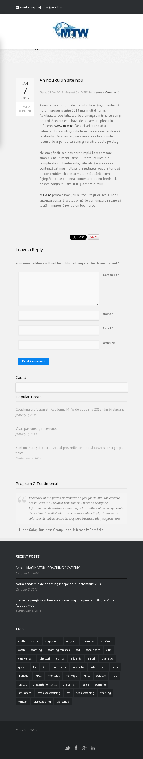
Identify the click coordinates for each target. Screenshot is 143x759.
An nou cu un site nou (61, 80)
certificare (106, 641)
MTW (86, 676)
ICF (44, 667)
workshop (63, 702)
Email (108, 328)
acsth (21, 641)
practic (22, 684)
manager (24, 676)
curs (108, 650)
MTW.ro (45, 195)
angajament (52, 641)
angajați (71, 641)
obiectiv (101, 676)
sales (86, 684)
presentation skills (45, 684)
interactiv (78, 667)
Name (108, 314)
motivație (71, 676)
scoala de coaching (48, 693)
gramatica (108, 658)
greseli (22, 667)
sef (68, 693)
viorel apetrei (42, 702)
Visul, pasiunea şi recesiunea (37, 428)
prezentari (70, 684)
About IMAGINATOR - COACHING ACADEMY (48, 568)
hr (34, 667)
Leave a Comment (25, 109)
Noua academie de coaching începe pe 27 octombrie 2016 (59, 584)
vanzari (23, 702)
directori (45, 658)
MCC (39, 676)
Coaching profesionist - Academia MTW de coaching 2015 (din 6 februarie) (71, 409)
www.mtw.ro (63, 126)
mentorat (54, 676)
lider (115, 667)
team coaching (85, 693)
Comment (111, 275)
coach (21, 650)
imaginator (59, 667)
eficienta (76, 658)
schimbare (24, 693)
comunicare (93, 650)
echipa (60, 658)
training (105, 693)
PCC (114, 676)
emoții (92, 658)
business (88, 641)
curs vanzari (25, 658)
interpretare (98, 667)
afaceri (35, 641)
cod (78, 650)
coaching (36, 650)
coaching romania (59, 650)
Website (109, 343)
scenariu (100, 684)
